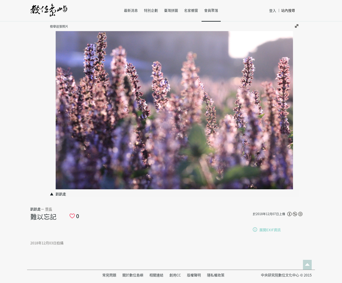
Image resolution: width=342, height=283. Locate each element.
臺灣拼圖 (171, 10)
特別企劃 (151, 10)
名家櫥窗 (191, 10)
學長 (48, 209)
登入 (272, 10)
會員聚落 (211, 10)
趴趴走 (35, 209)
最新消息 (131, 10)
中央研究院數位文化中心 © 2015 (286, 275)
